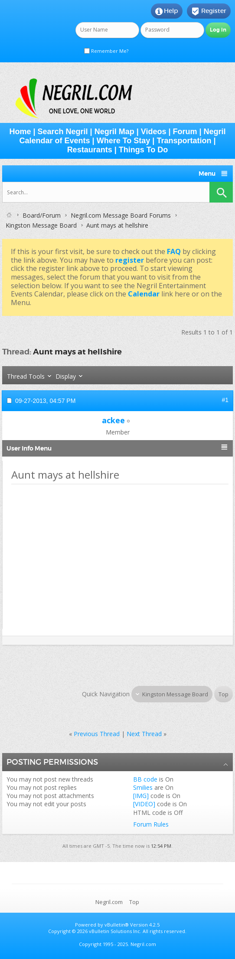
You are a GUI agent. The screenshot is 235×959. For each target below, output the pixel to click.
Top (223, 694)
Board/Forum (42, 215)
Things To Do (143, 149)
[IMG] (141, 796)
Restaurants (89, 149)
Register (208, 11)
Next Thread (144, 734)
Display (65, 376)
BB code (145, 779)
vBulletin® (116, 924)
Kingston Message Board (41, 225)
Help (166, 11)
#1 (225, 399)
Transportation (184, 140)
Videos (153, 131)
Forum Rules (151, 824)
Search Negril (63, 131)
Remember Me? (106, 51)
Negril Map (114, 131)
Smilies (143, 787)
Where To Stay (123, 140)
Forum (185, 131)
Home (20, 131)
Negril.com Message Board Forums (121, 215)
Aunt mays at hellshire (77, 352)
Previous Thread (97, 734)
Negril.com (109, 902)
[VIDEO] (144, 804)
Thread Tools (26, 376)
